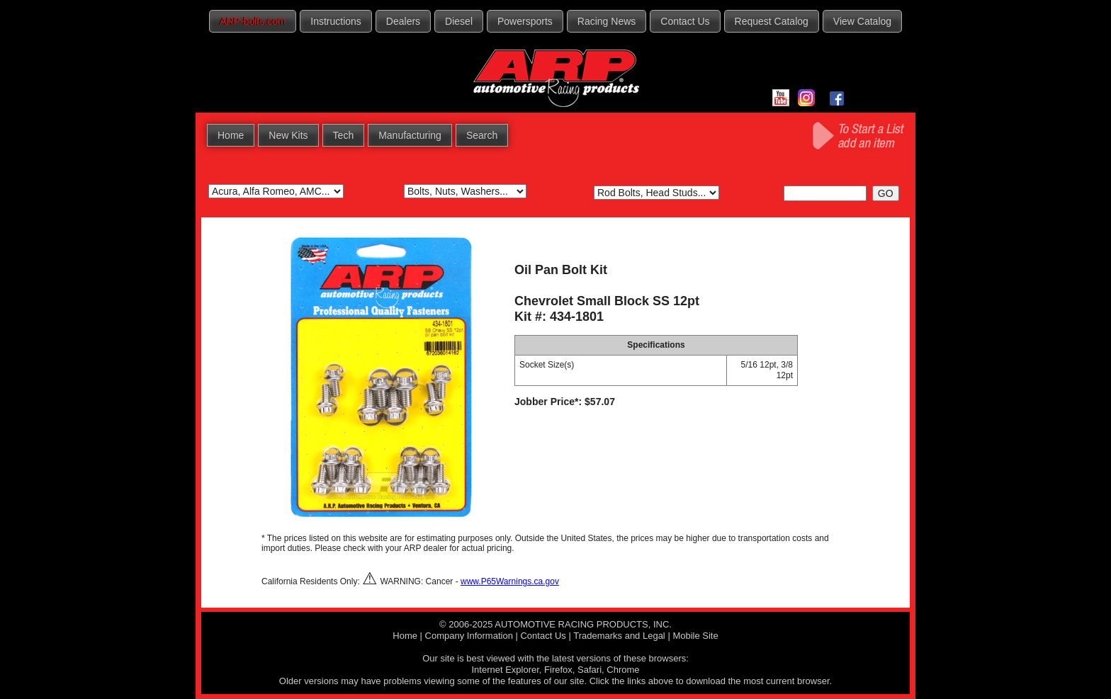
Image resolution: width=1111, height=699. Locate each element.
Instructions (335, 21)
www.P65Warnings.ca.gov (510, 581)
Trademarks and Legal (619, 635)
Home (231, 135)
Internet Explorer (504, 669)
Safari (589, 669)
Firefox (558, 669)
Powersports (525, 21)
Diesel (459, 21)
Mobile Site (695, 635)
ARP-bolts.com (253, 21)
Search (481, 135)
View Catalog (862, 21)
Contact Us (684, 21)
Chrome (623, 669)
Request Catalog (771, 21)
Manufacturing (409, 135)
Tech (343, 135)
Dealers (403, 21)
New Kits (288, 135)
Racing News (606, 21)
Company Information (469, 635)
